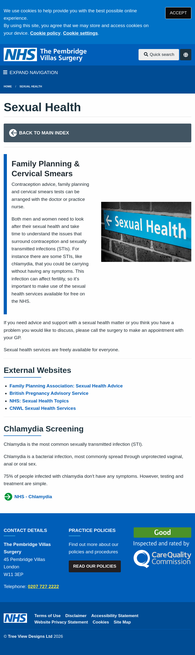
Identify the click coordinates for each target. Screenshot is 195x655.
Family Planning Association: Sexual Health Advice (66, 385)
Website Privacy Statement (61, 622)
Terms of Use (47, 615)
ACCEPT (178, 13)
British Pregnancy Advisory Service (49, 393)
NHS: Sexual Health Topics (39, 400)
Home (8, 86)
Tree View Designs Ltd (30, 636)
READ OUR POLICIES (94, 566)
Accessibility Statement (115, 615)
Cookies (101, 622)
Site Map (122, 622)
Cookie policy (45, 33)
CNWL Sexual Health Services (43, 408)
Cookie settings (80, 33)
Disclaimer (75, 615)
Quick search (158, 54)
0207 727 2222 (43, 586)
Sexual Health (31, 86)
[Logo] (46, 55)
